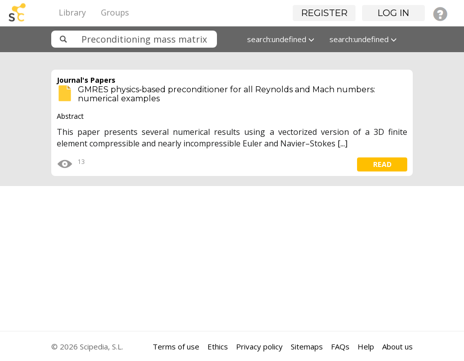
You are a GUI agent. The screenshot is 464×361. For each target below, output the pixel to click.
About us (397, 346)
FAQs (340, 346)
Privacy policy (259, 346)
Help (366, 346)
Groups (115, 12)
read (382, 164)
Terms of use (176, 346)
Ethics (217, 346)
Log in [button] (393, 13)
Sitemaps (307, 346)
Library (72, 12)
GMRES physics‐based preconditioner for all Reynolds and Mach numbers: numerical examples (226, 94)
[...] (342, 143)
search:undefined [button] (280, 39)
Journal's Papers (86, 80)
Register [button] (324, 13)
